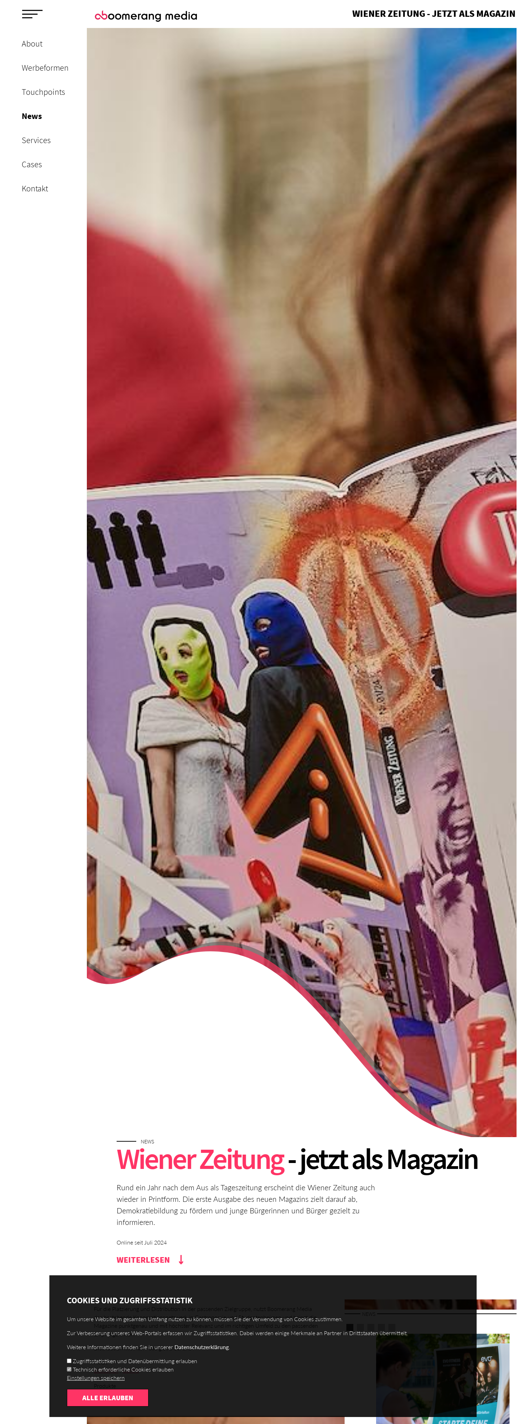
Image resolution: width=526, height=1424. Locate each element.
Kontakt (35, 188)
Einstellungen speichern (96, 1378)
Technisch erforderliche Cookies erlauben (123, 1369)
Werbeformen (45, 67)
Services (36, 140)
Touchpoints (43, 91)
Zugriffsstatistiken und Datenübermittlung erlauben (135, 1361)
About (32, 43)
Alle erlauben (107, 1398)
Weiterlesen (143, 1259)
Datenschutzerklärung (201, 1347)
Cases (32, 164)
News (32, 116)
